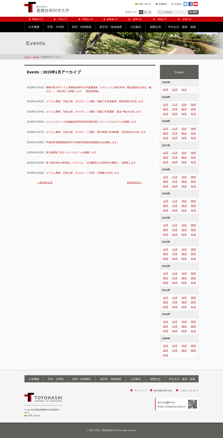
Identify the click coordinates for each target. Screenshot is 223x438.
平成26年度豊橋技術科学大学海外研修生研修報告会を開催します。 (82, 142)
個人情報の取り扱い (163, 391)
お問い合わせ (144, 4)
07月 (175, 109)
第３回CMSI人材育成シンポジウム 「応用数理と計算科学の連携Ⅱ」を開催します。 (92, 162)
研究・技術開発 (81, 26)
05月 (193, 109)
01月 (184, 89)
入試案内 (135, 26)
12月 (165, 104)
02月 (175, 89)
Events (36, 57)
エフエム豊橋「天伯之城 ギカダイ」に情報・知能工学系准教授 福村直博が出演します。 (96, 101)
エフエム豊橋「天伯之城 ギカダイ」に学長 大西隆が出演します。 (83, 172)
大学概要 (34, 26)
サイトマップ (140, 391)
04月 (165, 113)
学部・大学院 (55, 26)
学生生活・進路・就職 (182, 26)
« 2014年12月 (45, 182)
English (178, 4)
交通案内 (163, 4)
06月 (184, 109)
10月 (184, 104)
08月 (165, 109)
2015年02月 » (134, 182)
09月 (193, 104)
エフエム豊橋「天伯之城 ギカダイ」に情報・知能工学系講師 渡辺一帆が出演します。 (94, 111)
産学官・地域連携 (110, 26)
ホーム (27, 57)
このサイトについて (189, 391)
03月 (165, 89)
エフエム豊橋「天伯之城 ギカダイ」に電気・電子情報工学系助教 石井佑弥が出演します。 (97, 132)
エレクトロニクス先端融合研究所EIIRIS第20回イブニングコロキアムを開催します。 (92, 121)
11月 (175, 104)
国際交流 (155, 26)
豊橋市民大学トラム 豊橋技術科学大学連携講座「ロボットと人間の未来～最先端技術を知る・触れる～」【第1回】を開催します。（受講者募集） (98, 89)
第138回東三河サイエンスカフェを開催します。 (72, 152)
